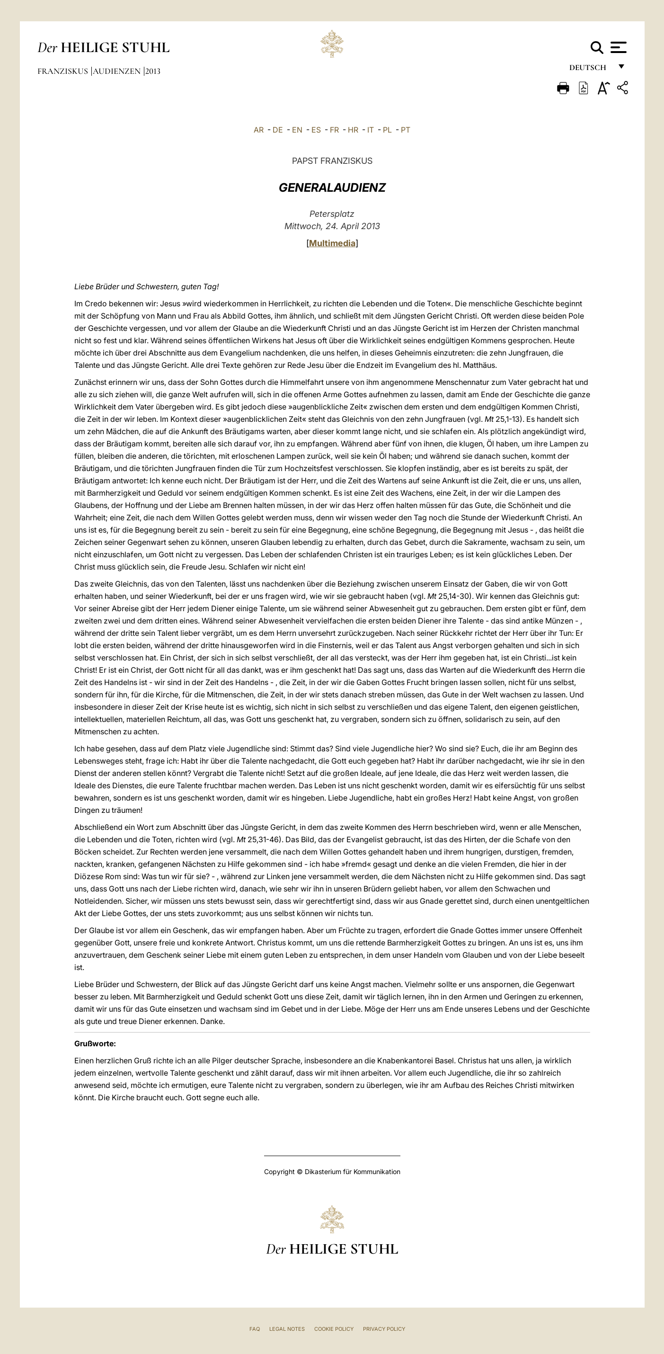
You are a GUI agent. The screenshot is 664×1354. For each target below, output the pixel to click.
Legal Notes (287, 1329)
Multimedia (332, 243)
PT (405, 129)
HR (353, 129)
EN (297, 129)
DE (278, 129)
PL (387, 129)
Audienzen (117, 71)
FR (334, 129)
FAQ (254, 1329)
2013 (152, 71)
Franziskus (63, 71)
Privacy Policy (384, 1329)
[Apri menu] (617, 47)
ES (316, 129)
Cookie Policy (334, 1329)
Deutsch (590, 69)
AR (259, 129)
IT (370, 129)
